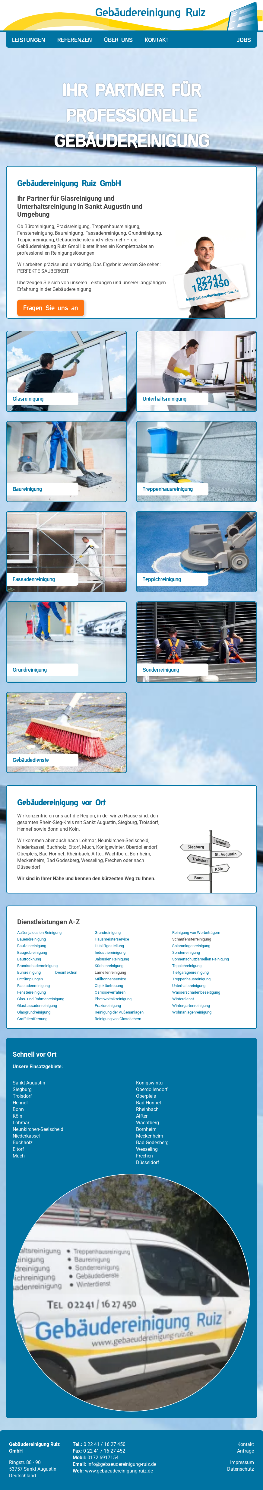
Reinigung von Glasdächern (118, 1019)
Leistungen (28, 40)
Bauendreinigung (31, 939)
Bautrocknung (29, 959)
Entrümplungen (30, 979)
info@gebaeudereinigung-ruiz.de (212, 295)
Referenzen (74, 40)
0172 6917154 (103, 1457)
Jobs (244, 40)
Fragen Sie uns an (50, 308)
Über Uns (118, 40)
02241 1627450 (210, 282)
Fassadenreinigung (33, 985)
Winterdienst (183, 999)
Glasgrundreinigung (33, 1012)
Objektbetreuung (109, 985)
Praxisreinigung (108, 1005)
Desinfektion (66, 972)
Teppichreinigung (186, 965)
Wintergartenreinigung (191, 1005)
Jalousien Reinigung (112, 959)
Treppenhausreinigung (191, 979)
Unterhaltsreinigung (188, 985)
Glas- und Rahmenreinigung (40, 999)
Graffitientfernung (32, 1019)
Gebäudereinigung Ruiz (150, 12)
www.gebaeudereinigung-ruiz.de (119, 1471)
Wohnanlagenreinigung (191, 1012)
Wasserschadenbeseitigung (196, 992)
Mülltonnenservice (110, 979)
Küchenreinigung (109, 965)
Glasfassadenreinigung (37, 1005)
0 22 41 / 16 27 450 (104, 1444)
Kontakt (157, 40)
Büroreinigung (29, 972)
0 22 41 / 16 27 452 (104, 1451)
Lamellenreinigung (110, 972)
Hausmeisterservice (112, 939)
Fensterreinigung (31, 992)
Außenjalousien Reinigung (39, 932)
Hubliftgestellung (109, 946)
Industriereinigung (110, 952)
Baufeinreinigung (31, 946)
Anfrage (245, 1451)
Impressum (242, 1462)
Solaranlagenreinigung (191, 946)
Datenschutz (240, 1469)
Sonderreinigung (186, 952)
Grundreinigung (108, 932)
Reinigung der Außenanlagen (119, 1012)
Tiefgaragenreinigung (190, 972)
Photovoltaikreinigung (113, 999)
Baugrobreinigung (32, 952)
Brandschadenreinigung (37, 965)
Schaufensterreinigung (191, 939)
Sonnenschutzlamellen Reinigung (200, 959)
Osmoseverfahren (110, 992)
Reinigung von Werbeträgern (196, 932)
